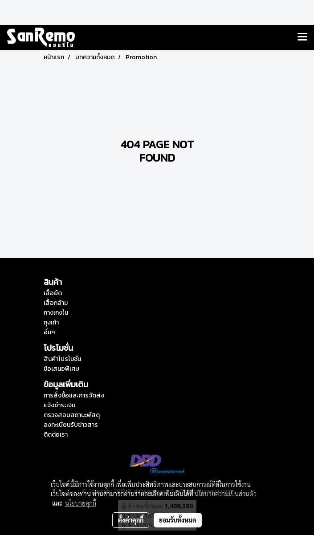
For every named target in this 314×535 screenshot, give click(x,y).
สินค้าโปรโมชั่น (62, 359)
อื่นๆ (49, 332)
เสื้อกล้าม (56, 303)
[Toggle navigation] (302, 37)
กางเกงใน (56, 312)
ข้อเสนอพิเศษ (61, 368)
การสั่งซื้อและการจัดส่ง (74, 395)
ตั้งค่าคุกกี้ (130, 520)
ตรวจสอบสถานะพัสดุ (72, 415)
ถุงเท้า (51, 322)
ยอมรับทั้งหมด (177, 520)
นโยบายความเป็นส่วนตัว (226, 494)
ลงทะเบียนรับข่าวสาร (71, 425)
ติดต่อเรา (56, 434)
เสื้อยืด (53, 293)
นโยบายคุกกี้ (80, 503)
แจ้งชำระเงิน (59, 405)
